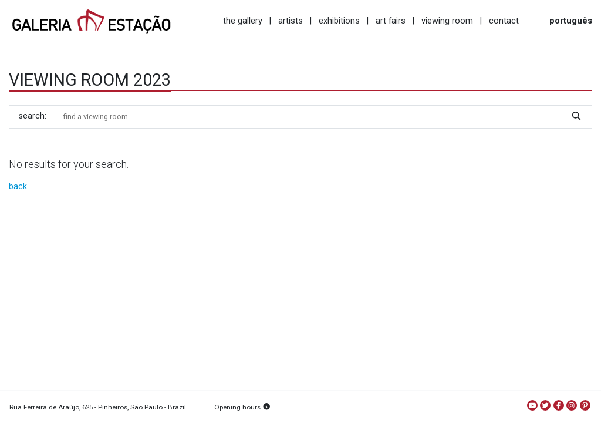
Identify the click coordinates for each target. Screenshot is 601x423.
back (18, 187)
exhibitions (339, 20)
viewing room (447, 20)
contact (504, 20)
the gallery (242, 20)
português (570, 20)
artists (290, 20)
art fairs (391, 20)
